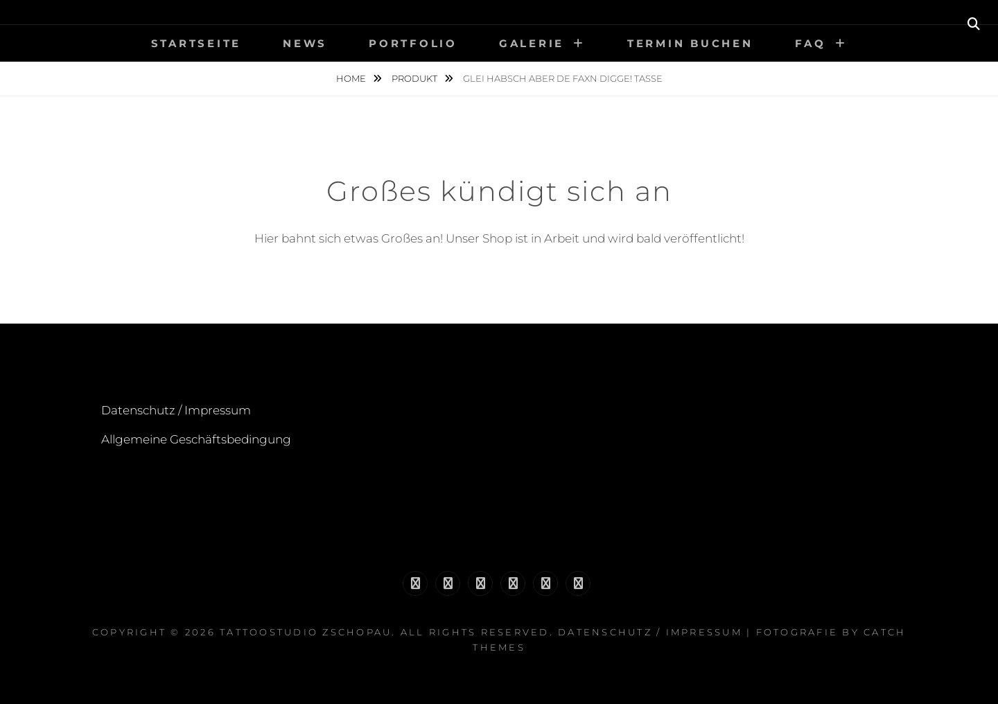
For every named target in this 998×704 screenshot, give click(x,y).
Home (352, 78)
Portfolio (413, 43)
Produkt (415, 78)
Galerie (531, 43)
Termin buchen (690, 43)
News (305, 43)
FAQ (810, 43)
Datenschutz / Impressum (176, 410)
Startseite (196, 43)
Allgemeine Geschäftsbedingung (196, 439)
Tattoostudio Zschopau (306, 631)
